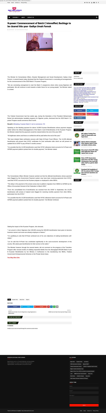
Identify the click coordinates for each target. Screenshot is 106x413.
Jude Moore (11, 29)
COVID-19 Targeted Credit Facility (90, 366)
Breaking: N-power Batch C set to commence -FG (29, 124)
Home (8, 2)
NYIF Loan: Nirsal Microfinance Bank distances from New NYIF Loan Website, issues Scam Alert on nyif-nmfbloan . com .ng (85, 101)
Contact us (17, 2)
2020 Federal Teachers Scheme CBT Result (79, 378)
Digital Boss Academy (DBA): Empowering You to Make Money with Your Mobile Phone (85, 92)
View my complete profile (78, 78)
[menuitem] (9, 17)
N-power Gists (15, 299)
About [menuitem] (23, 17)
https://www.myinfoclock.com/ (28, 410)
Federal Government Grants (75, 366)
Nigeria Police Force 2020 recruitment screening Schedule (82, 371)
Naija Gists (22, 299)
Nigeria (12, 20)
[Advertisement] (39, 64)
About (12, 2)
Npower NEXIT (86, 364)
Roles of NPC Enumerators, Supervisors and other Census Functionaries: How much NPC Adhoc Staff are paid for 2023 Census (89, 161)
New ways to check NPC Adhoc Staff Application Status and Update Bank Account (89, 151)
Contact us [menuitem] (30, 17)
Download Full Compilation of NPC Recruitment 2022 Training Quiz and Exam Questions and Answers (89, 172)
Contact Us (89, 410)
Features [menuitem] (15, 17)
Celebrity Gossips (80, 376)
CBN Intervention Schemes (75, 364)
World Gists (72, 376)
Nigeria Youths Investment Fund (76, 368)
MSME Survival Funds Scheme (80, 373)
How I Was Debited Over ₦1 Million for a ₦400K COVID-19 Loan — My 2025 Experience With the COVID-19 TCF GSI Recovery (84, 89)
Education (88, 376)
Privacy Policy (24, 2)
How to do (90, 373)
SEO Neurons (14, 410)
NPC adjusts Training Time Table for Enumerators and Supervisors (88, 135)
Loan (71, 373)
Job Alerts (86, 361)
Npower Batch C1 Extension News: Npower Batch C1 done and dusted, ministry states (89, 143)
